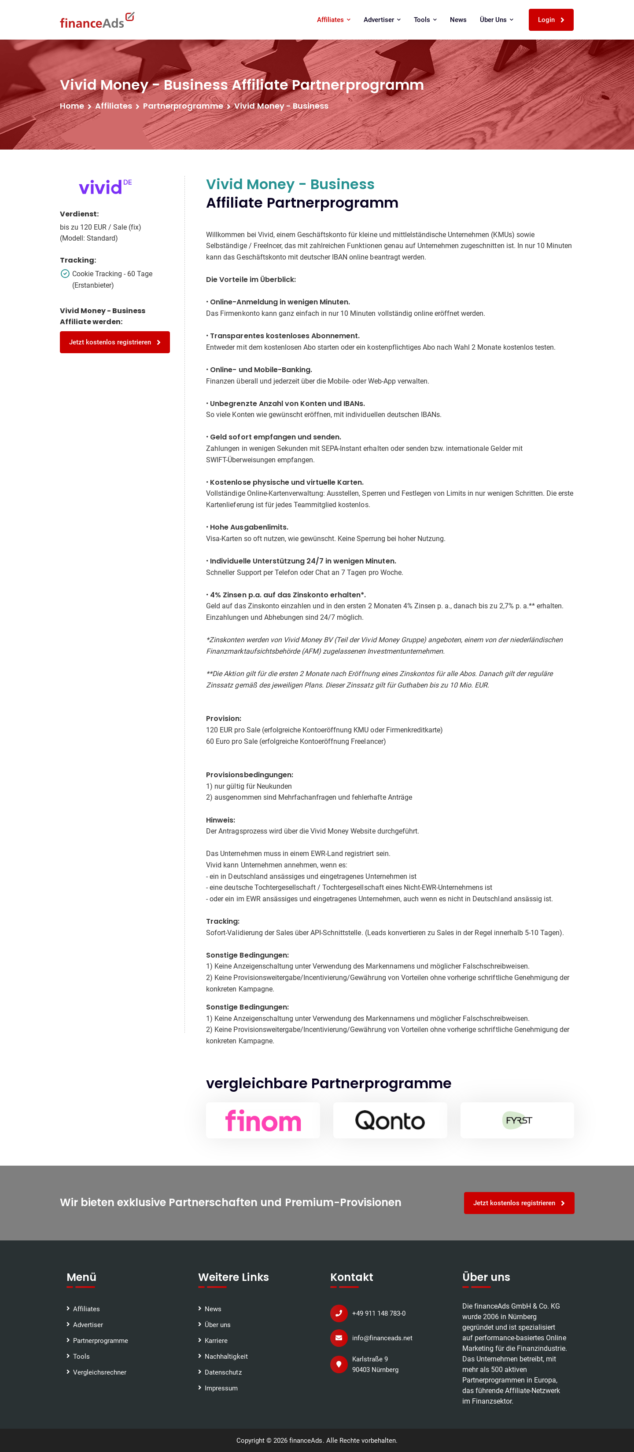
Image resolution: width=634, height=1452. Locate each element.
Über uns (497, 20)
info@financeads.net (382, 1338)
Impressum (221, 1388)
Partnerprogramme (100, 1340)
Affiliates (334, 20)
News (458, 20)
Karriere (216, 1340)
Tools (425, 20)
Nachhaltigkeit (226, 1356)
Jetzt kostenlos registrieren (115, 342)
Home (72, 105)
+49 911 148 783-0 (378, 1313)
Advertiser (382, 20)
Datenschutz (223, 1372)
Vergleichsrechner (99, 1372)
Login (551, 20)
